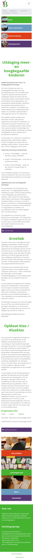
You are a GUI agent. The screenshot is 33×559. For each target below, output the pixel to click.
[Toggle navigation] (28, 3)
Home (5, 11)
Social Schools (20, 557)
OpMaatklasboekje (9, 430)
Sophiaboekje (7, 231)
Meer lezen (5, 548)
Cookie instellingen (16, 554)
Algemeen (13, 11)
